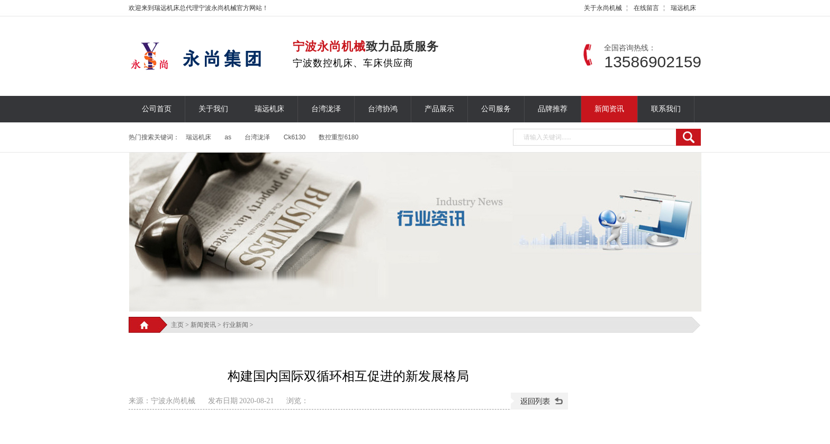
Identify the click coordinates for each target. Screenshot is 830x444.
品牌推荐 (552, 109)
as (227, 137)
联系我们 (666, 109)
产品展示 (439, 109)
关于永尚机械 (603, 8)
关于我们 (213, 109)
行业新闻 (235, 324)
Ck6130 (294, 137)
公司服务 (496, 109)
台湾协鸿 (383, 109)
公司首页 (157, 109)
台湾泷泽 (326, 109)
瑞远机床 (683, 8)
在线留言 (646, 8)
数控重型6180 (338, 137)
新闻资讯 (609, 109)
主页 (177, 324)
